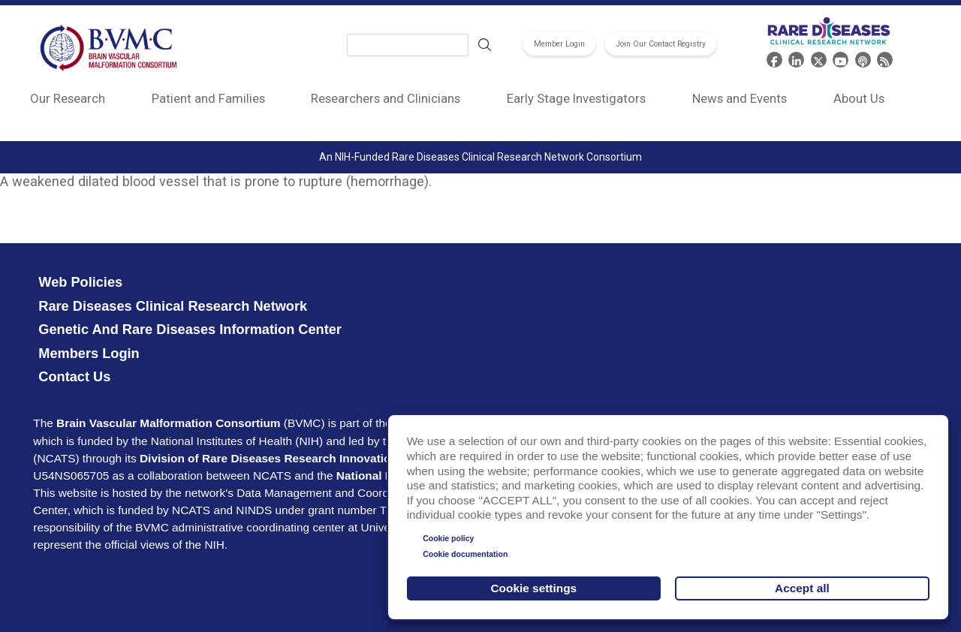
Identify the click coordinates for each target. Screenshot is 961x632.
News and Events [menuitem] (739, 98)
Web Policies (80, 282)
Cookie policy (448, 538)
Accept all (802, 588)
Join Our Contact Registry (661, 44)
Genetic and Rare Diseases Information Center (190, 329)
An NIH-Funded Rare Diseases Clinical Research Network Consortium (480, 157)
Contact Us (74, 376)
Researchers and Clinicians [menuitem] (385, 98)
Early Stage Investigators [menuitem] (576, 98)
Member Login (559, 44)
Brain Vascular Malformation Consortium (168, 423)
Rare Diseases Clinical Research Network (172, 306)
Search (484, 45)
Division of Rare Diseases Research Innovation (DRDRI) (292, 458)
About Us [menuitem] (858, 98)
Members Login (88, 353)
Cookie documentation (465, 553)
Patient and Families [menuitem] (208, 98)
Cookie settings (534, 588)
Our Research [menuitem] (67, 98)
